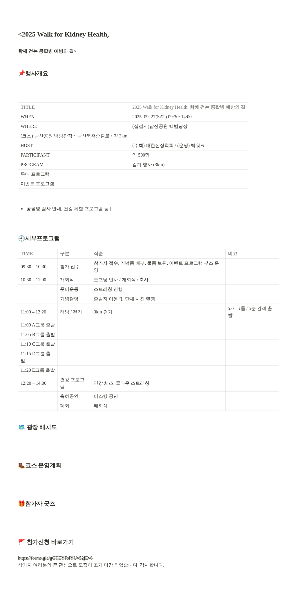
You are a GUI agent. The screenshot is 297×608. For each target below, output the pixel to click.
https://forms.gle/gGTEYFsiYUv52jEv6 (55, 558)
